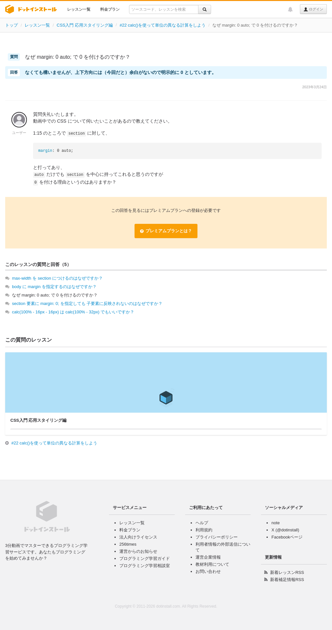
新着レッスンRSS (287, 572)
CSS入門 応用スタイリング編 (85, 25)
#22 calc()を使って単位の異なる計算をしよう (163, 25)
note (275, 522)
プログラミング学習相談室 (144, 565)
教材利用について (212, 564)
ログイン (313, 9)
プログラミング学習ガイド (144, 558)
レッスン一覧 (78, 9)
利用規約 (204, 529)
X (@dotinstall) (285, 529)
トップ (11, 25)
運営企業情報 (208, 557)
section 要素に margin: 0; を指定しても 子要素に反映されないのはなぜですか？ (87, 303)
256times (127, 544)
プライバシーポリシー (217, 537)
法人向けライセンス (138, 537)
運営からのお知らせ (138, 551)
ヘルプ (202, 522)
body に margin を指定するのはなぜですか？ (54, 286)
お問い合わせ (208, 571)
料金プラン (110, 9)
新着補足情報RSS (287, 579)
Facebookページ (286, 537)
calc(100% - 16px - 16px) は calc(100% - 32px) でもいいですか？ (73, 311)
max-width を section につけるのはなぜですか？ (57, 278)
